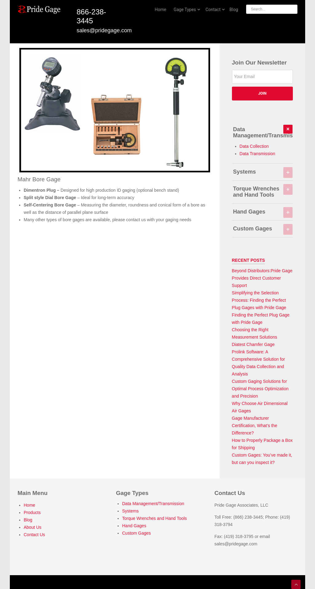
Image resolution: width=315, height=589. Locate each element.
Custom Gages (136, 533)
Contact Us (34, 534)
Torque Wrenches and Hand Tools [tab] (263, 191)
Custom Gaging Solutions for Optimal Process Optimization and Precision (260, 389)
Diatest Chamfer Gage (253, 344)
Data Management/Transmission (153, 503)
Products (32, 512)
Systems (130, 511)
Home (29, 505)
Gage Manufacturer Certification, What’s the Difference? (254, 425)
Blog (28, 519)
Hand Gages (134, 525)
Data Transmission (257, 153)
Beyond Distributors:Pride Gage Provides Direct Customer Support (262, 278)
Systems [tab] (263, 171)
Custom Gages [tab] (263, 228)
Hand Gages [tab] (263, 211)
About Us (33, 527)
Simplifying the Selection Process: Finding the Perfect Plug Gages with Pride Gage (259, 300)
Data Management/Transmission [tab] (263, 132)
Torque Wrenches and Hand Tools (154, 518)
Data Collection (254, 146)
